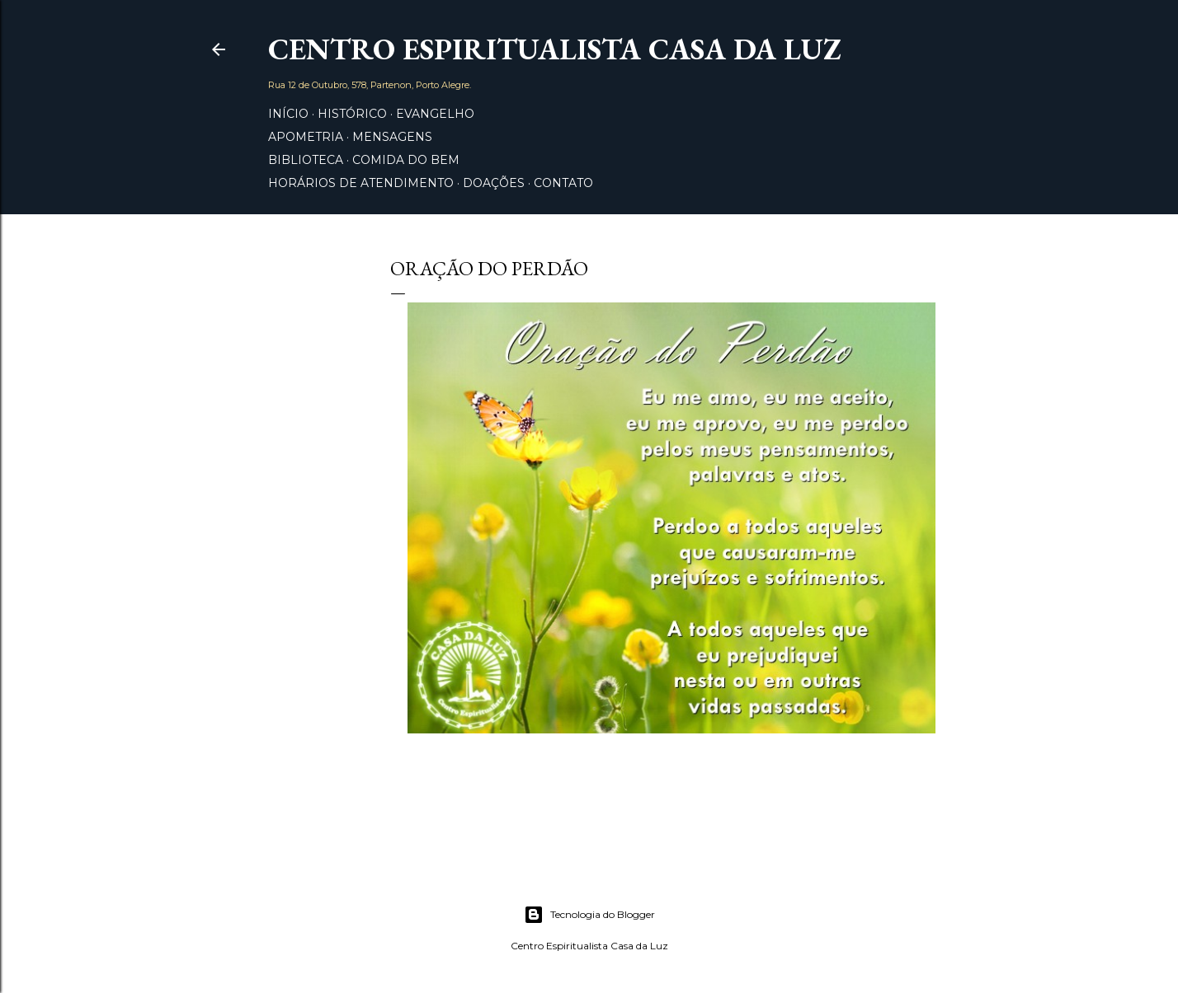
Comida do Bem (405, 159)
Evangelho (435, 113)
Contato (563, 183)
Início (288, 113)
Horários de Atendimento (361, 183)
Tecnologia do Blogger (589, 915)
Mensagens (392, 136)
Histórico (352, 113)
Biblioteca (305, 159)
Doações (494, 183)
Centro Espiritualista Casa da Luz (554, 49)
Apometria (305, 136)
